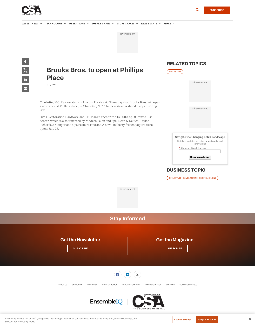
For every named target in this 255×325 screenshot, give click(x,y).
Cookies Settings (188, 285)
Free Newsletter (200, 157)
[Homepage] (32, 10)
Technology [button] (53, 23)
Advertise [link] (92, 285)
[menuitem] (33, 24)
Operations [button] (77, 23)
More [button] (167, 23)
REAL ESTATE (175, 71)
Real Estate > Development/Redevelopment (192, 178)
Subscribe (217, 10)
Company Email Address (192, 148)
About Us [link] (62, 285)
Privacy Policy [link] (109, 285)
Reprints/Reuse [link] (153, 285)
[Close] (249, 319)
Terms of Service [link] (131, 285)
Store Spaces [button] (126, 23)
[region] (127, 319)
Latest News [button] (30, 23)
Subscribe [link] (77, 285)
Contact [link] (170, 285)
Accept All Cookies (206, 319)
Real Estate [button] (149, 23)
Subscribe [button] (80, 248)
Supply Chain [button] (101, 23)
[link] (25, 61)
